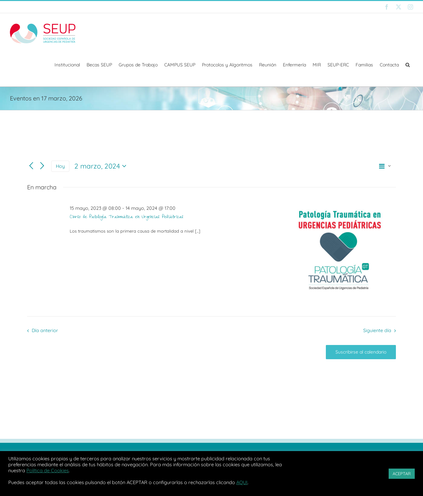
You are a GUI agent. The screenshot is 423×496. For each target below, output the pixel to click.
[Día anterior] (31, 166)
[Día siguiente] (42, 166)
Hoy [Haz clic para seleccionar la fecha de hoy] (60, 166)
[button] (407, 64)
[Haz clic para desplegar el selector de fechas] (101, 166)
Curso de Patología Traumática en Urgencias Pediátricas (126, 217)
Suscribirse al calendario (360, 352)
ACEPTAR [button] (402, 473)
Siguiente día (377, 330)
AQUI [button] (242, 482)
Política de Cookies (47, 470)
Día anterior (45, 330)
